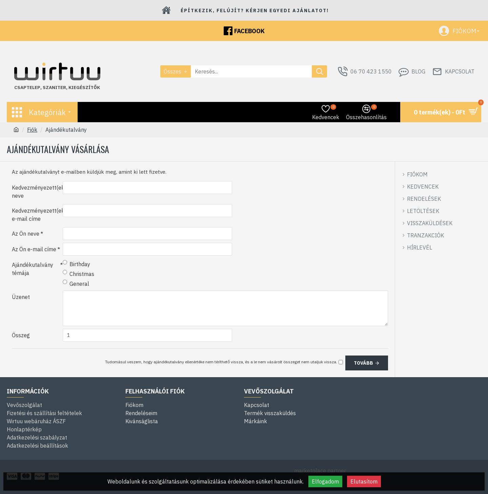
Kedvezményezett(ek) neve (37, 191)
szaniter (54, 87)
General (76, 283)
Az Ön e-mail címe (34, 249)
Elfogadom (325, 481)
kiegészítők (84, 87)
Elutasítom (364, 481)
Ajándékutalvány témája (32, 268)
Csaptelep (27, 87)
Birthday (76, 263)
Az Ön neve (25, 233)
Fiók (32, 129)
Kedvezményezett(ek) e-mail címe (37, 214)
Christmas (78, 273)
